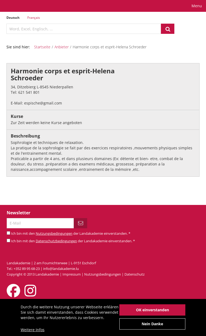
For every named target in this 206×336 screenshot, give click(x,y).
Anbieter (61, 46)
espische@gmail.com (43, 103)
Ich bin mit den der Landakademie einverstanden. (70, 233)
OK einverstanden (152, 312)
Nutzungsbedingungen (54, 233)
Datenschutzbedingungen (56, 241)
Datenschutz (134, 274)
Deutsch (13, 17)
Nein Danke (152, 325)
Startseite (42, 46)
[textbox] (83, 29)
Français (33, 17)
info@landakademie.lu (61, 268)
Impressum (71, 274)
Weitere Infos (33, 331)
